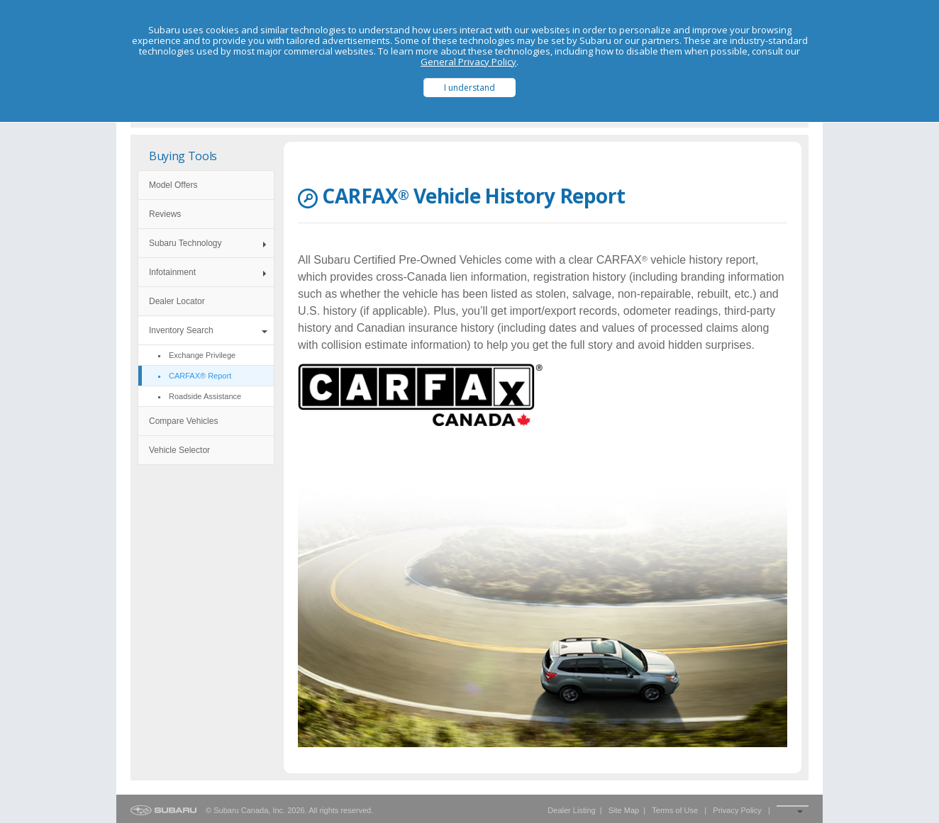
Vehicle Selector (179, 450)
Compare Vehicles (183, 421)
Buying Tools (183, 156)
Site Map (624, 810)
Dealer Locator (177, 301)
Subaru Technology (185, 243)
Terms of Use (675, 810)
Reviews (165, 214)
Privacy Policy (737, 810)
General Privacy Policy (468, 61)
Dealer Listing (571, 810)
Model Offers (173, 185)
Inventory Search (181, 330)
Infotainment (172, 272)
